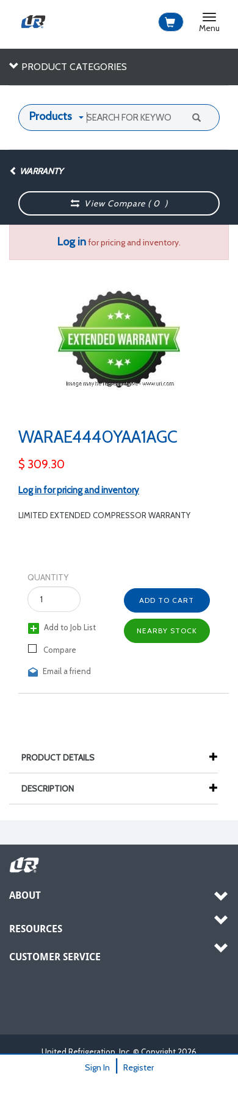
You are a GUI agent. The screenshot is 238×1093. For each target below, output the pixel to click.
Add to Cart (166, 600)
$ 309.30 (41, 464)
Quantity (47, 577)
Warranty (36, 171)
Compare (52, 649)
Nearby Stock (167, 630)
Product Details (64, 757)
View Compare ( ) (119, 203)
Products (50, 116)
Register (138, 1067)
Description (53, 788)
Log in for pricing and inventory (78, 490)
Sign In (97, 1067)
